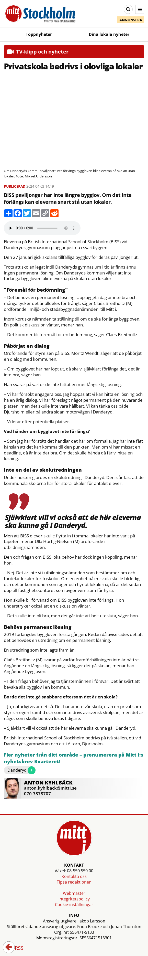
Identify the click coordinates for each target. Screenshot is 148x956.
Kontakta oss (74, 876)
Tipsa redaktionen (74, 882)
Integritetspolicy (74, 899)
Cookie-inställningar (74, 904)
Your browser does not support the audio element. (42, 228)
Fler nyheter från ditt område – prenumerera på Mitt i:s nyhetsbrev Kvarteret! (73, 758)
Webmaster (74, 893)
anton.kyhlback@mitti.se (50, 788)
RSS (16, 948)
